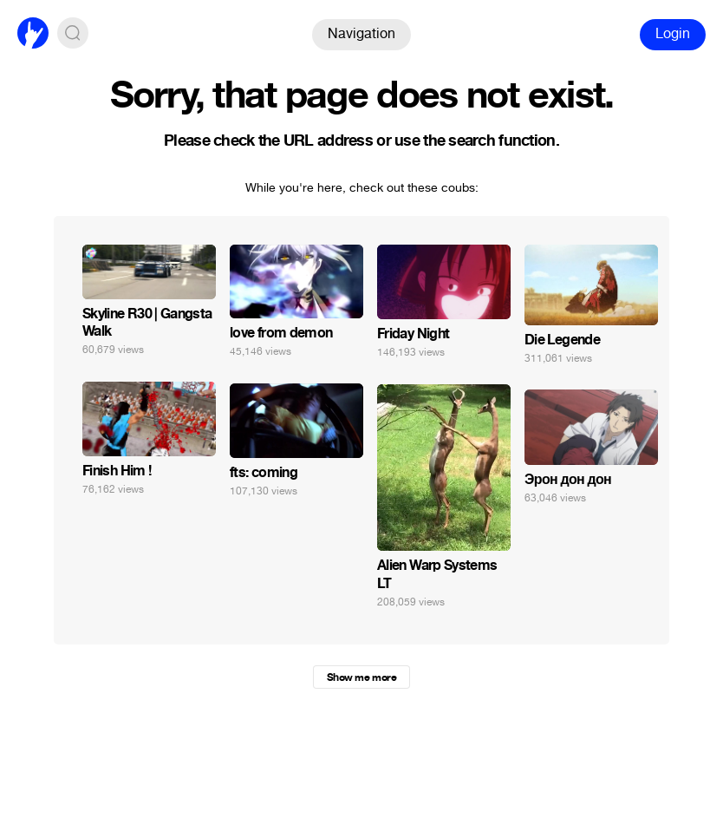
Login (672, 33)
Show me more (361, 677)
